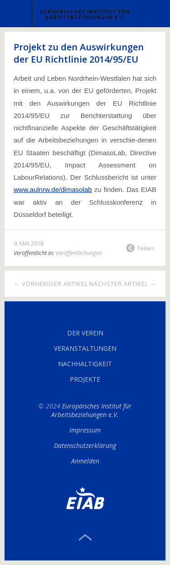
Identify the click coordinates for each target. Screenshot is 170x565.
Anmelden (85, 461)
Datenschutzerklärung (85, 445)
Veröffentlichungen (78, 253)
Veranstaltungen (85, 348)
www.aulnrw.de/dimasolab (53, 189)
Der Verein (85, 333)
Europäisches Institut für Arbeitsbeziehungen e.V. (85, 14)
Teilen (145, 248)
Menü (16, 13)
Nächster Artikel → (122, 284)
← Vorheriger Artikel (51, 284)
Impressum (85, 430)
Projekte (85, 379)
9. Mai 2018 (29, 243)
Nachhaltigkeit (85, 363)
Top (85, 538)
